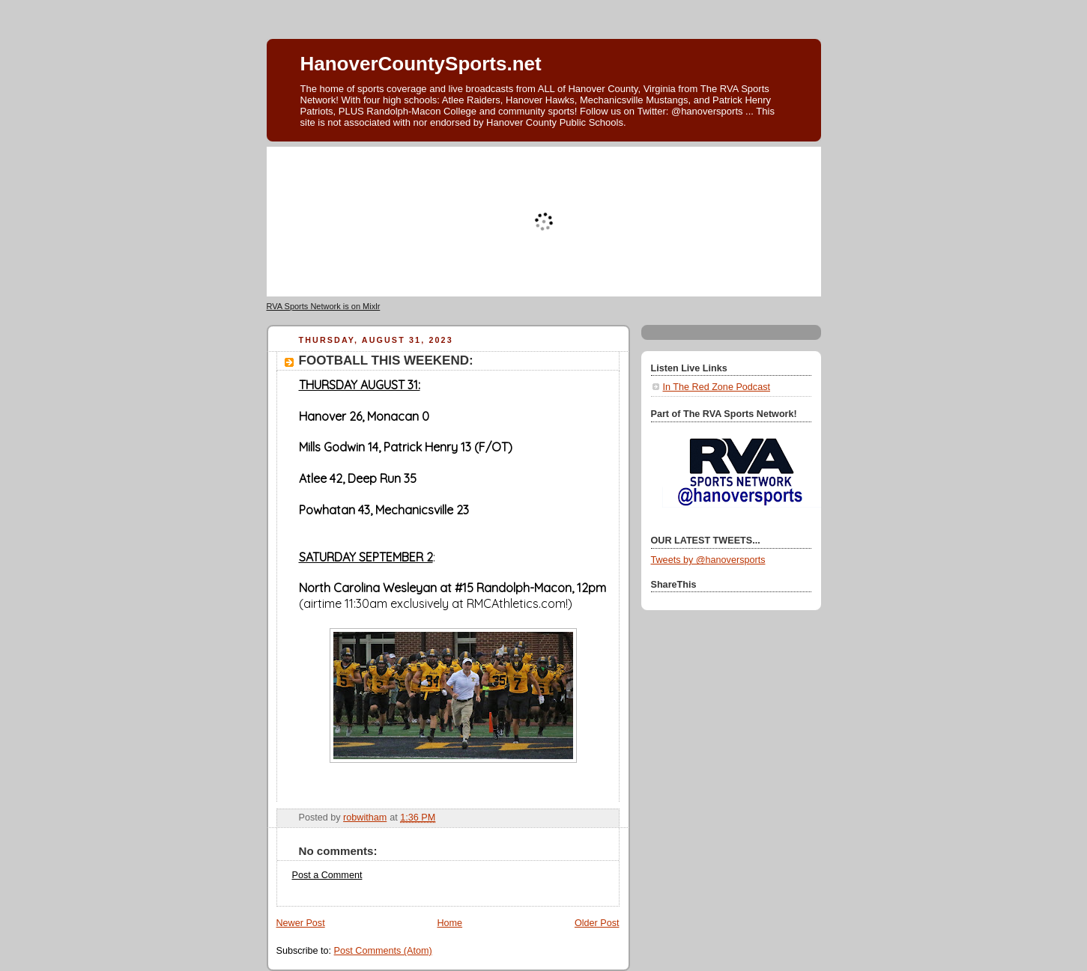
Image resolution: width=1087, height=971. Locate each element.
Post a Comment (327, 875)
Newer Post (300, 923)
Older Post (597, 923)
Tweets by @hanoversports (708, 560)
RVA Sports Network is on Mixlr (324, 306)
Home (449, 923)
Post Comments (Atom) (383, 951)
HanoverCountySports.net (421, 63)
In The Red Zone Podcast (716, 387)
